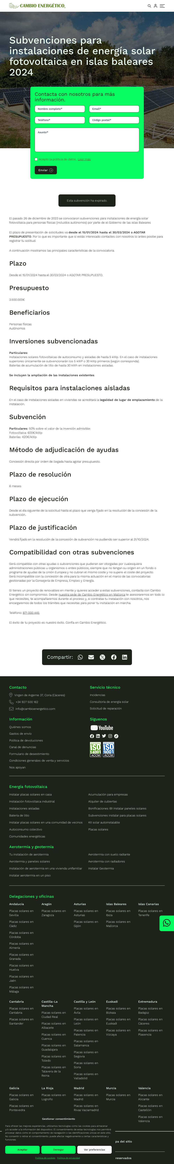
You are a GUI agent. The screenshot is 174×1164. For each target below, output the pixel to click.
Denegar (58, 1149)
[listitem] (80, 657)
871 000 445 (31, 613)
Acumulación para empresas (108, 794)
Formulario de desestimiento (29, 754)
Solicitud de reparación (106, 708)
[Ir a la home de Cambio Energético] (37, 6)
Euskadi (112, 1001)
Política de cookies (45, 1157)
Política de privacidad (68, 1157)
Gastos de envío (20, 733)
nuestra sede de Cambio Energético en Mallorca (92, 594)
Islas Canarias (148, 904)
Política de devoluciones (26, 740)
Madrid (79, 1088)
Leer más (84, 159)
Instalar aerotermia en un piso (30, 875)
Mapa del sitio (121, 1141)
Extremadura (147, 1001)
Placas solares (98, 829)
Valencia (144, 1088)
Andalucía (16, 904)
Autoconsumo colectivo (25, 829)
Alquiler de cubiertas (102, 801)
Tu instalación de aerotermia (29, 854)
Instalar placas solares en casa (30, 794)
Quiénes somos (20, 727)
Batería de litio (19, 815)
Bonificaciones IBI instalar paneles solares (117, 808)
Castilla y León (85, 1001)
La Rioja (47, 1088)
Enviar (43, 170)
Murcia (111, 1088)
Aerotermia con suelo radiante (109, 854)
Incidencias (97, 695)
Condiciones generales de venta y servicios (39, 760)
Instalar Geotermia (101, 868)
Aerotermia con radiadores (106, 861)
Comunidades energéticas (27, 836)
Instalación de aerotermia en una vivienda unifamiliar (45, 868)
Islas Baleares (116, 904)
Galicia (14, 1088)
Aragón (47, 904)
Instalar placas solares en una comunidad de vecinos (46, 822)
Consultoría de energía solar (109, 702)
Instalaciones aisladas (24, 808)
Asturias (80, 904)
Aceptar (22, 1149)
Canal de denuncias (22, 747)
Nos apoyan (17, 767)
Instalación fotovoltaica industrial (32, 801)
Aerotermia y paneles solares (29, 861)
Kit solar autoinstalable (104, 822)
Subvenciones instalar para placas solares (117, 815)
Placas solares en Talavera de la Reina (54, 1071)
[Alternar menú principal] (162, 6)
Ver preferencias (94, 1149)
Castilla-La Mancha (50, 1004)
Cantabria (16, 1001)
